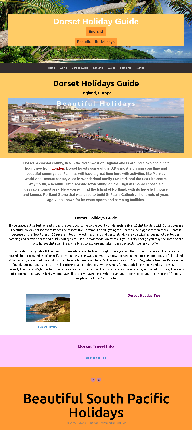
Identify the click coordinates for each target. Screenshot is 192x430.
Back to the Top (96, 357)
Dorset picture (48, 327)
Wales (111, 67)
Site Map (121, 423)
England (96, 31)
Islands (140, 67)
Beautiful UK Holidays (96, 42)
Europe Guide (80, 67)
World (63, 67)
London (57, 168)
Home (51, 67)
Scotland (125, 67)
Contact (93, 423)
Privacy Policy (108, 423)
